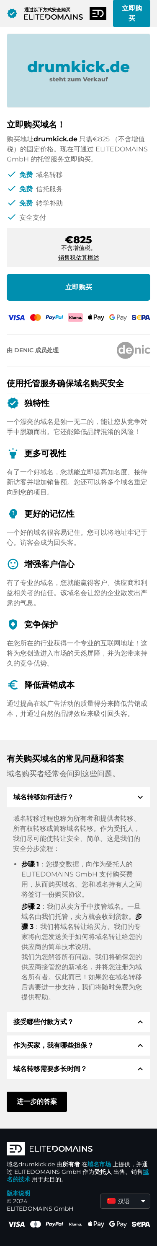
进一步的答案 (37, 1102)
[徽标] (78, 1149)
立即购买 (132, 13)
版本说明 (18, 1193)
